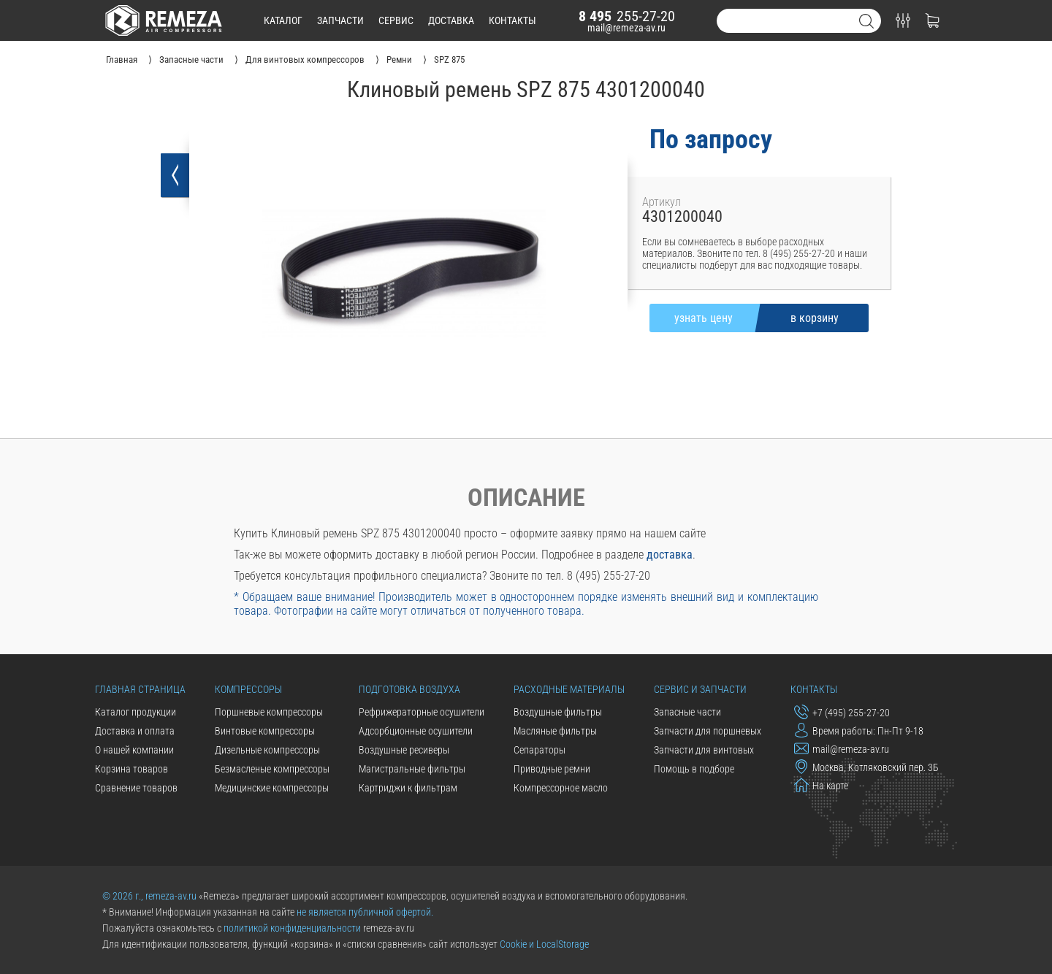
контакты (512, 20)
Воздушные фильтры (558, 712)
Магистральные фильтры (412, 769)
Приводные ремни (552, 769)
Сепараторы (539, 750)
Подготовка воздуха (409, 689)
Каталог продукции (135, 712)
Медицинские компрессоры (272, 788)
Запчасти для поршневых (707, 731)
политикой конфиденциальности (292, 928)
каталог (283, 20)
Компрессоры (248, 689)
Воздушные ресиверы (404, 750)
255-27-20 (627, 16)
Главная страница (140, 689)
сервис (395, 20)
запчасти (340, 20)
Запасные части (687, 712)
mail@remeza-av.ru (626, 28)
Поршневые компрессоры (269, 712)
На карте (821, 785)
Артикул (661, 202)
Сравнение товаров (136, 788)
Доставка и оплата (135, 731)
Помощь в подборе (694, 769)
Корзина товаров (131, 769)
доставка (451, 20)
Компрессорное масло (561, 788)
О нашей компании (134, 750)
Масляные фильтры (555, 731)
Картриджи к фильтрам (408, 788)
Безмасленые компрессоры (272, 769)
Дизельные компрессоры (267, 750)
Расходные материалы (569, 689)
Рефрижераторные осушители (421, 712)
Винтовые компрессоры (265, 731)
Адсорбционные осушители (416, 731)
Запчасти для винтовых (704, 750)
